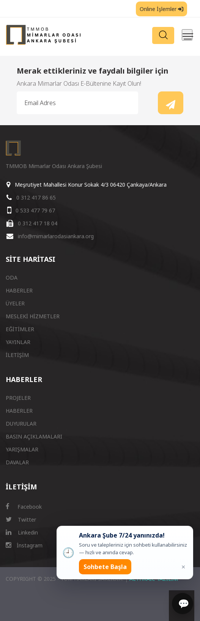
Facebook (24, 506)
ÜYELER (15, 303)
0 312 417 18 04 (37, 223)
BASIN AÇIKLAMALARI (34, 436)
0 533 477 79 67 (35, 210)
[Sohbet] (182, 603)
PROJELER (18, 397)
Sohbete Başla (105, 567)
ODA (11, 277)
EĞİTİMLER (20, 329)
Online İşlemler (161, 9)
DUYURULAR (21, 423)
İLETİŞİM (17, 354)
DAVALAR (17, 462)
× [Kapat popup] (183, 566)
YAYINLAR (18, 342)
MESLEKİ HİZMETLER (33, 316)
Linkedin (22, 532)
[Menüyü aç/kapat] (187, 35)
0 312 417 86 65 (36, 197)
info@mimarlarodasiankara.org (56, 236)
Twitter (21, 519)
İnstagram (24, 545)
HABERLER (19, 290)
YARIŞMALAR (22, 449)
